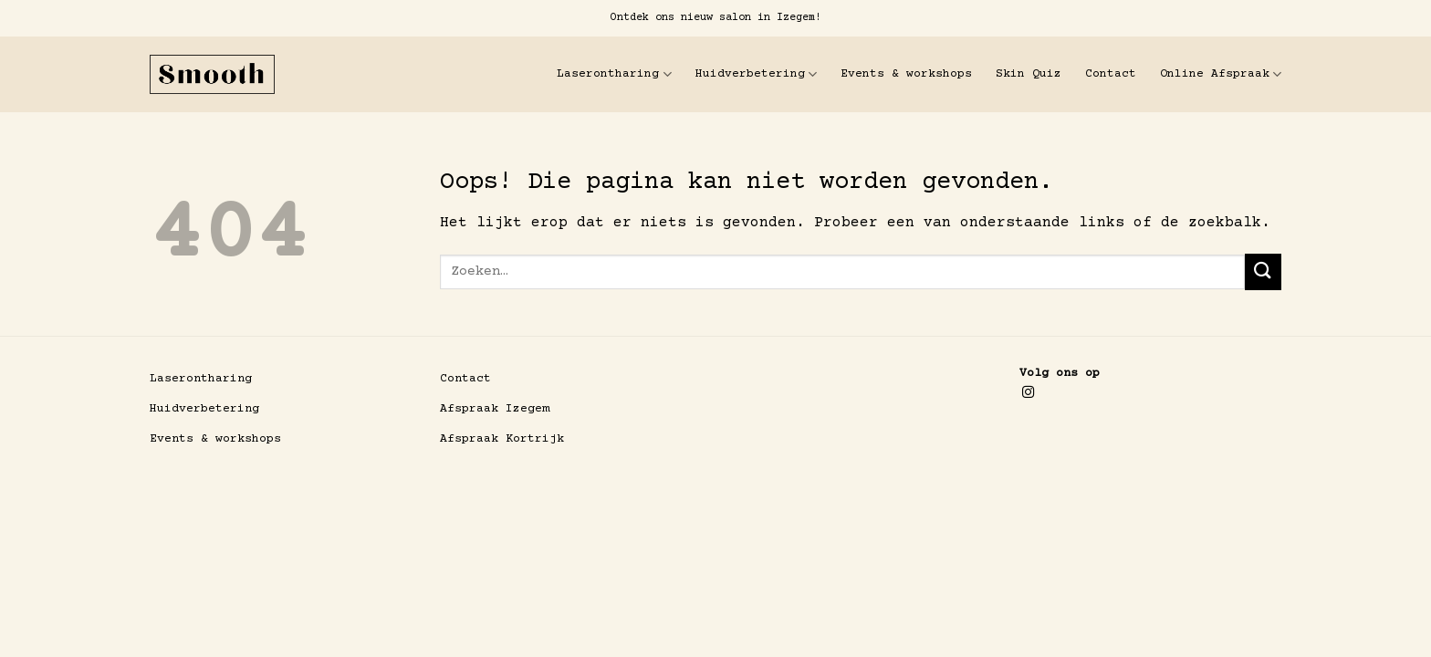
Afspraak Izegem (494, 408)
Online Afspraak (1220, 74)
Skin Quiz (1028, 74)
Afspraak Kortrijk (502, 439)
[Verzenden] (1263, 271)
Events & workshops (906, 74)
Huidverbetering (756, 74)
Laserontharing (614, 74)
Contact (1110, 74)
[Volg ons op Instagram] (1028, 393)
